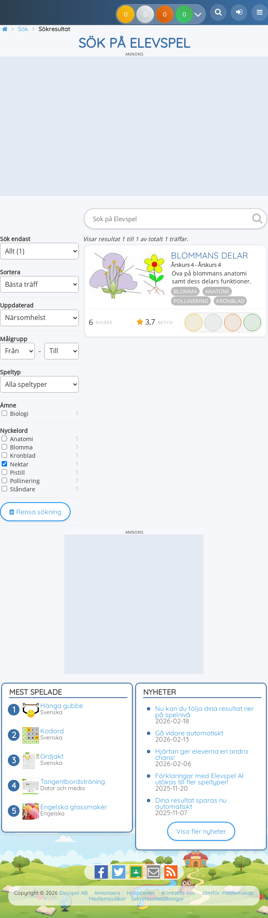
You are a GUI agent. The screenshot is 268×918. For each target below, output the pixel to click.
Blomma (21, 447)
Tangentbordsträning (72, 781)
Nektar (19, 464)
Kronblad (23, 455)
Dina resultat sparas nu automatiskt (191, 803)
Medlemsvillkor (107, 898)
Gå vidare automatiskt (189, 733)
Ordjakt (51, 756)
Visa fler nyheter (201, 831)
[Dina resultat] (200, 14)
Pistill (17, 472)
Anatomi (21, 439)
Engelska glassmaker (73, 807)
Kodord (52, 731)
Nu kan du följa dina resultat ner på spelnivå (204, 711)
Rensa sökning (35, 512)
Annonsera (107, 892)
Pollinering (25, 481)
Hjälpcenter (141, 892)
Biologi (19, 413)
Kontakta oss (178, 892)
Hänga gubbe (61, 705)
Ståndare (22, 489)
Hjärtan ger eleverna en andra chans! (201, 754)
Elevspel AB (73, 892)
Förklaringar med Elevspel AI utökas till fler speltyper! (199, 779)
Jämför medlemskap (227, 892)
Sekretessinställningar (157, 898)
